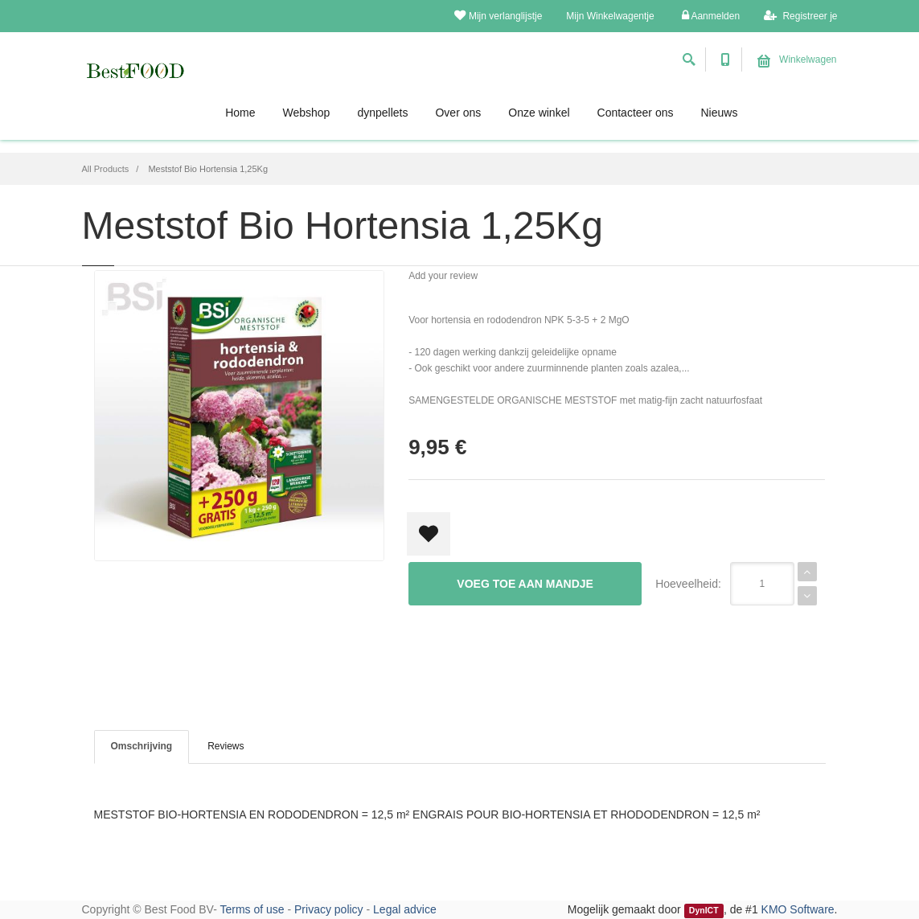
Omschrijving (142, 746)
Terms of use (251, 909)
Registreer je (800, 16)
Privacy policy (328, 909)
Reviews (225, 746)
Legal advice (405, 909)
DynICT (704, 910)
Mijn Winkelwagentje (610, 16)
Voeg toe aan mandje (525, 583)
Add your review (443, 275)
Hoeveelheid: (688, 583)
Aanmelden (711, 16)
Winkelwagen (797, 59)
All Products (105, 169)
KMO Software (798, 909)
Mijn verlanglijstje (498, 16)
